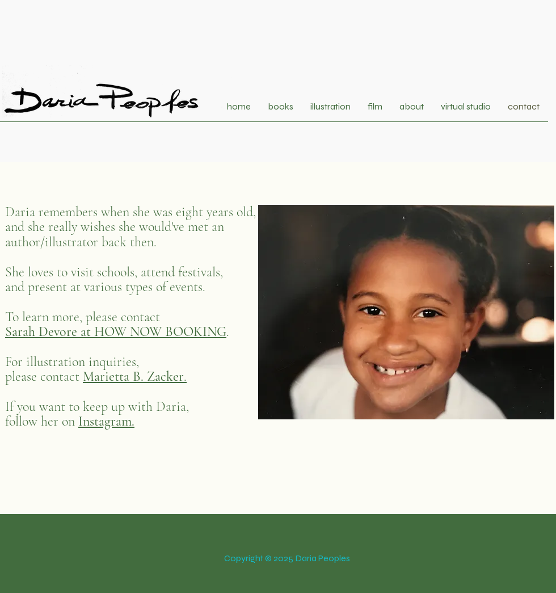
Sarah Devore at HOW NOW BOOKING (115, 331)
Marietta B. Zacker (133, 376)
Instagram (105, 421)
